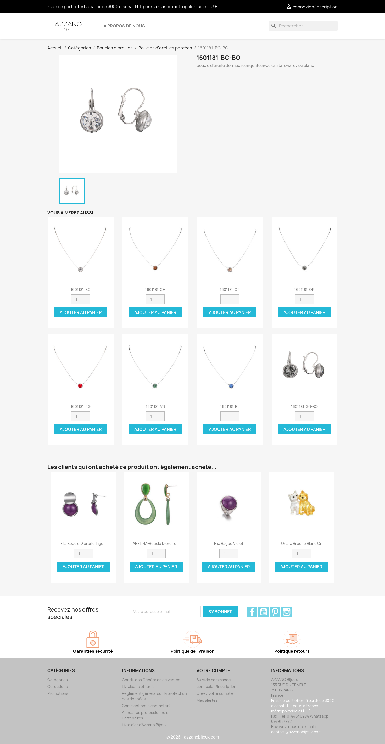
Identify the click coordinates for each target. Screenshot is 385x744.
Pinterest (275, 612)
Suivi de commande (214, 679)
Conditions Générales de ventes (151, 679)
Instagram (286, 612)
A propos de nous (124, 26)
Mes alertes (207, 700)
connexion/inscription (216, 686)
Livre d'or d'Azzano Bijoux (144, 724)
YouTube (263, 612)
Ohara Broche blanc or (301, 543)
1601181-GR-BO (304, 406)
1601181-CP (230, 289)
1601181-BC (81, 289)
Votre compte (213, 670)
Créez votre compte (215, 693)
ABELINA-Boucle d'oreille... (156, 543)
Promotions (57, 693)
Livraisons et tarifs (138, 686)
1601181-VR (155, 406)
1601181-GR (304, 289)
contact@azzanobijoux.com (296, 731)
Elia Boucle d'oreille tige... (83, 543)
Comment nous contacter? (146, 705)
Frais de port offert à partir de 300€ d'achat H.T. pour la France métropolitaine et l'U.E (132, 6)
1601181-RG (81, 406)
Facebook (252, 612)
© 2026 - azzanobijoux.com (192, 737)
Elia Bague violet (228, 543)
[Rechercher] (303, 26)
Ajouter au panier (81, 312)
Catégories (57, 679)
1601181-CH (155, 289)
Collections (57, 686)
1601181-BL (229, 406)
